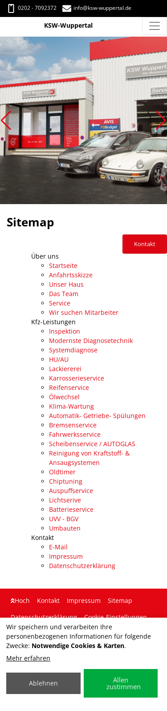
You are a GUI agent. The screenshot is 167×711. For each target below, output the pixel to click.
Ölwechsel (64, 397)
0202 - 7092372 (32, 8)
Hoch (20, 600)
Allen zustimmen (123, 683)
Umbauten (65, 528)
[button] (6, 120)
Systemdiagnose (73, 350)
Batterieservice (71, 509)
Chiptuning (65, 481)
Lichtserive (65, 500)
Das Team (63, 293)
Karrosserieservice (76, 378)
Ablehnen (43, 683)
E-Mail (58, 547)
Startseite (63, 265)
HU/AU (59, 359)
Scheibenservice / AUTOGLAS (92, 443)
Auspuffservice (71, 490)
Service (59, 303)
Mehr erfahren (28, 658)
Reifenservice (69, 387)
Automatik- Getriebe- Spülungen (97, 415)
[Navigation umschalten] (154, 26)
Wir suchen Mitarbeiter (83, 312)
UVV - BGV (63, 518)
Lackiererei (65, 368)
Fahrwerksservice (75, 434)
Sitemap (120, 600)
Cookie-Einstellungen (115, 617)
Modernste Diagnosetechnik (91, 340)
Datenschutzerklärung (82, 565)
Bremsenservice (73, 425)
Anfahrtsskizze (71, 275)
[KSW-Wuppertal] (5, 26)
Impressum (66, 556)
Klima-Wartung (71, 406)
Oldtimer (62, 472)
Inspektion (64, 331)
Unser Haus (66, 284)
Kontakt (48, 600)
